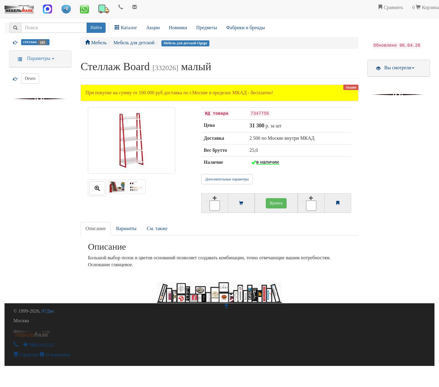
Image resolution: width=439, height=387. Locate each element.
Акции (153, 27)
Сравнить (390, 7)
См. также (157, 228)
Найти (96, 27)
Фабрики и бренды (245, 27)
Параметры (34, 58)
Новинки (178, 27)
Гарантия (26, 354)
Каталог (126, 27)
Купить (276, 203)
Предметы (206, 27)
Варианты (126, 228)
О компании (55, 354)
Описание (95, 228)
